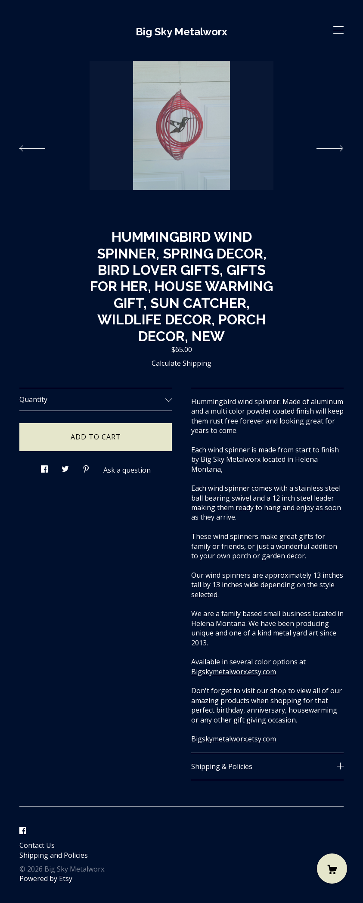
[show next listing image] (322, 146)
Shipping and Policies (53, 855)
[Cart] (332, 868)
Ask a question (127, 470)
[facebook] (22, 830)
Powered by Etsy (45, 878)
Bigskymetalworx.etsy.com (233, 671)
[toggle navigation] (338, 30)
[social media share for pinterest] (86, 466)
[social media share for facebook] (44, 466)
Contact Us (37, 845)
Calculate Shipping (181, 363)
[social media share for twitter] (65, 466)
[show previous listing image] (40, 146)
